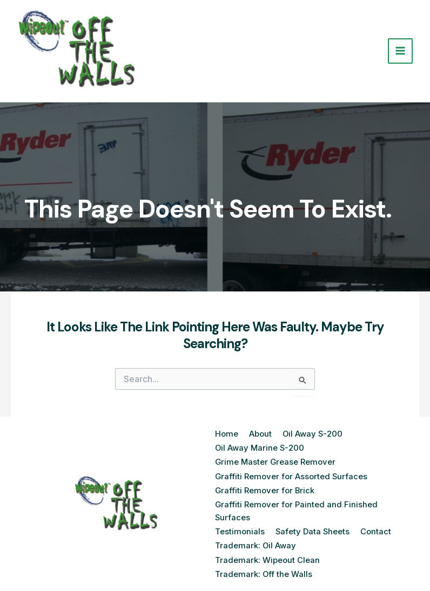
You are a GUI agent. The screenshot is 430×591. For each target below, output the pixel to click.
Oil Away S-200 (313, 434)
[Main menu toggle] (400, 51)
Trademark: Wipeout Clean (267, 554)
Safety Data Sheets (313, 527)
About (260, 434)
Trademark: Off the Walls (264, 567)
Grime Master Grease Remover (276, 461)
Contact (376, 527)
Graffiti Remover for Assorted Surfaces (291, 474)
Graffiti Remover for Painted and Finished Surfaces (296, 508)
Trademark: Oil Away (256, 541)
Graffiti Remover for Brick (265, 488)
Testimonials (240, 527)
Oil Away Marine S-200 (260, 448)
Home (226, 434)
